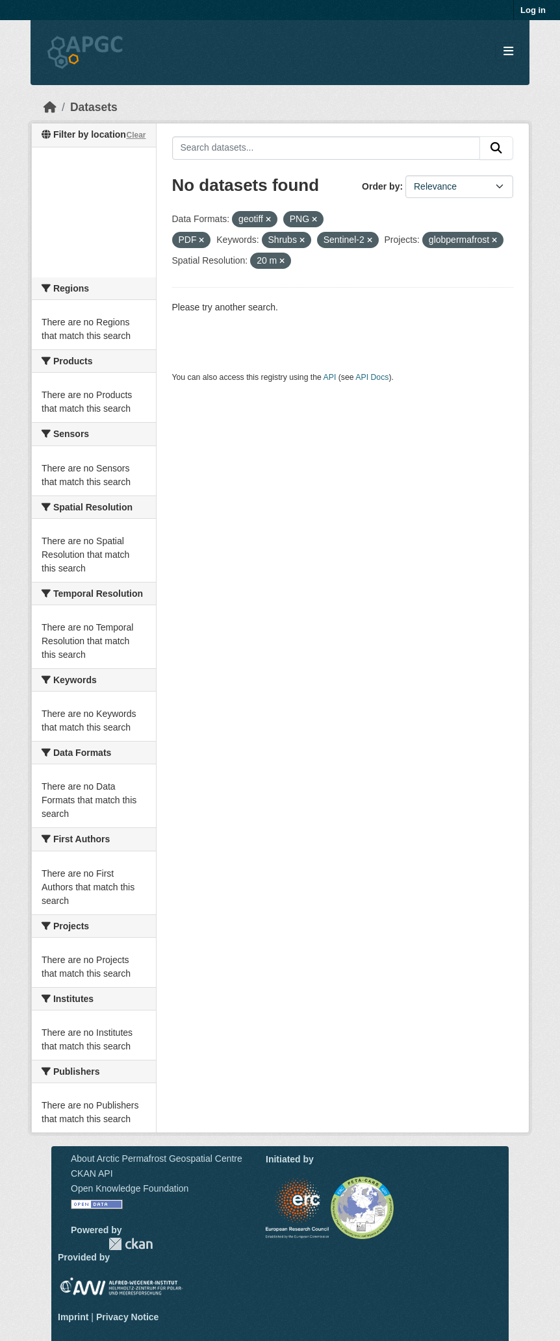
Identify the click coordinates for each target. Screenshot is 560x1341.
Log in (533, 10)
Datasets (94, 107)
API (330, 377)
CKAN (130, 1244)
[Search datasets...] (326, 148)
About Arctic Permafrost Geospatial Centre (156, 1158)
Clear (136, 135)
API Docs (371, 377)
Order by (381, 186)
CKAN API (92, 1173)
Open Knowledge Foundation (129, 1188)
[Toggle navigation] (508, 51)
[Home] (50, 107)
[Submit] (496, 148)
